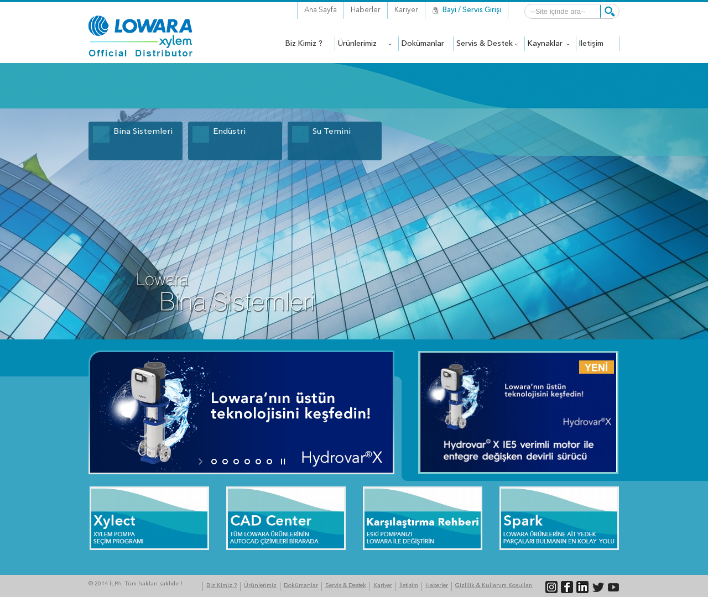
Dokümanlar (301, 586)
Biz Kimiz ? (221, 586)
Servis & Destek (345, 586)
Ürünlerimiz (260, 586)
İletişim (408, 586)
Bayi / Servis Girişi (472, 10)
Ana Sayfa (320, 10)
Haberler (365, 10)
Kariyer (406, 10)
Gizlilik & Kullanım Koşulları (494, 586)
